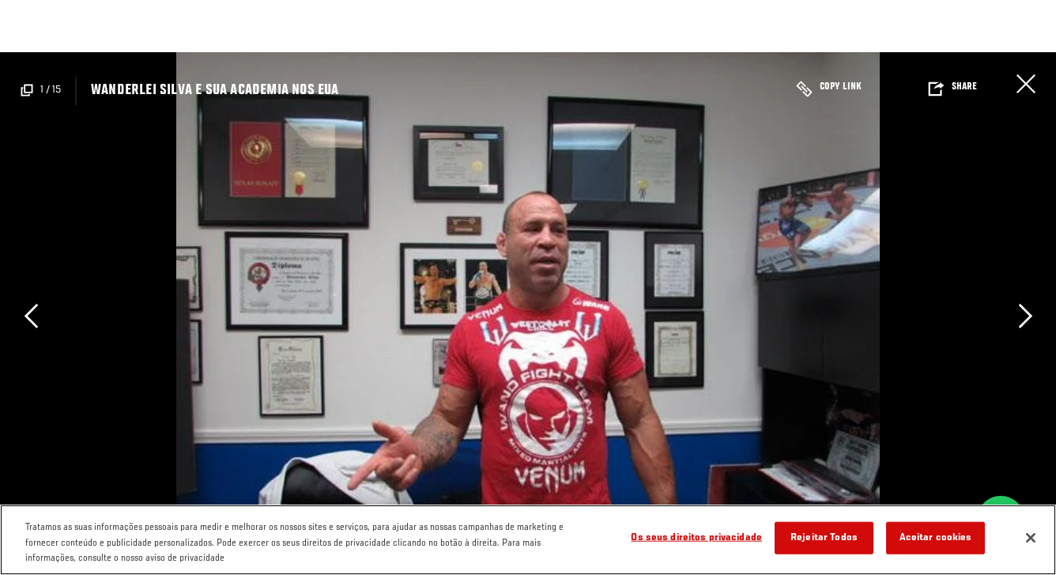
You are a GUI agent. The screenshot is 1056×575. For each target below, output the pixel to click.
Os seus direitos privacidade (696, 537)
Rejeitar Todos (824, 537)
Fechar (1025, 83)
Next (1025, 316)
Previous (30, 316)
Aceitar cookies (935, 537)
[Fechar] (1030, 537)
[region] (528, 540)
